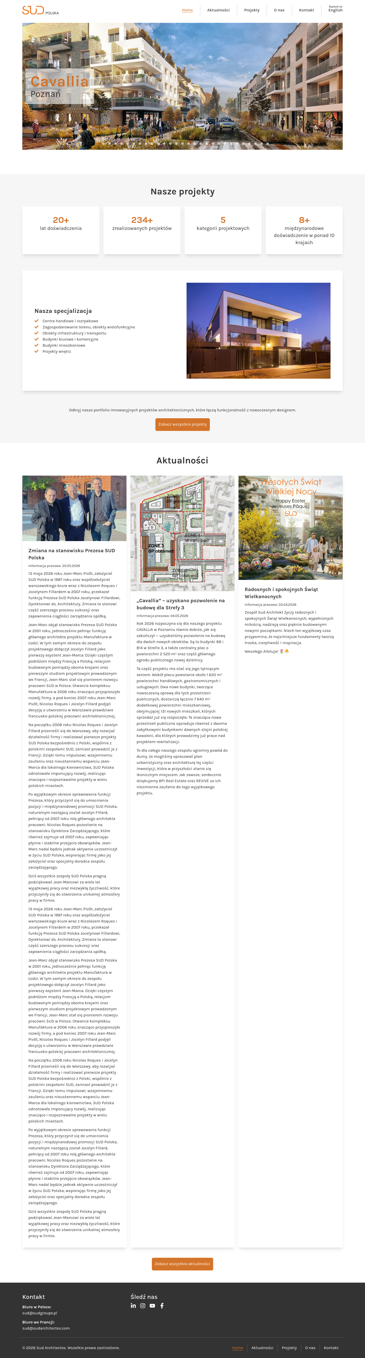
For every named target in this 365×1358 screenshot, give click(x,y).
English (335, 10)
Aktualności (218, 10)
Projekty (252, 10)
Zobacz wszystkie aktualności (182, 1263)
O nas (279, 10)
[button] (97, 143)
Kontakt (306, 10)
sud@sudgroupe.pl (39, 1313)
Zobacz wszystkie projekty (182, 424)
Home (187, 10)
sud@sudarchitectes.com (46, 1328)
